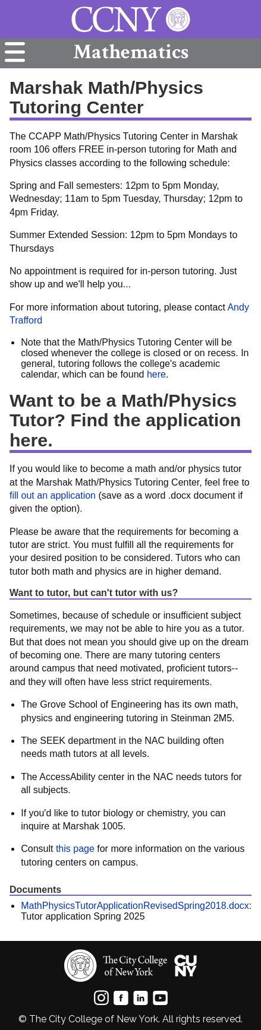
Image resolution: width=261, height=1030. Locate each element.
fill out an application (53, 495)
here (156, 374)
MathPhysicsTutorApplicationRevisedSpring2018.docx (135, 906)
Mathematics (130, 52)
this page (75, 849)
